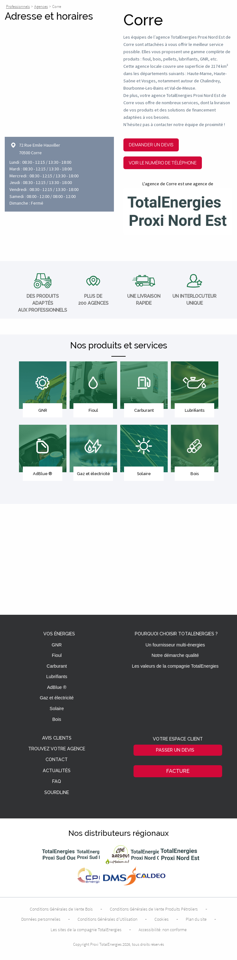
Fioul (57, 655)
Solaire (57, 708)
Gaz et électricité (57, 697)
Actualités (57, 770)
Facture (178, 771)
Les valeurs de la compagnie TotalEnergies (175, 666)
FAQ (56, 781)
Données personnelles (40, 919)
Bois (56, 719)
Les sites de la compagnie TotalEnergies (86, 929)
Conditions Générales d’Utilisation (107, 919)
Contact (57, 759)
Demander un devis (151, 145)
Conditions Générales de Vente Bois (61, 909)
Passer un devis (175, 750)
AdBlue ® (56, 687)
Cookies (161, 919)
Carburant (57, 666)
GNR (57, 644)
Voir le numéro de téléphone (162, 163)
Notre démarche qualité (175, 655)
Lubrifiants (56, 676)
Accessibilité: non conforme (163, 929)
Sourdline (56, 792)
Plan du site (196, 919)
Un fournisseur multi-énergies (175, 644)
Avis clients (57, 738)
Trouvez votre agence (56, 749)
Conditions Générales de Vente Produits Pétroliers (154, 909)
